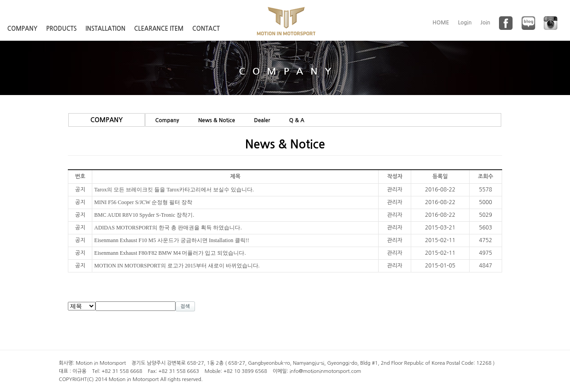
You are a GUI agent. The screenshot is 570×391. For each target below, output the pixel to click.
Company (167, 120)
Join (485, 22)
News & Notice (216, 120)
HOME (440, 22)
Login (465, 22)
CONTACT (206, 29)
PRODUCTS (61, 29)
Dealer (262, 120)
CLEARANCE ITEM (159, 29)
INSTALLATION (105, 29)
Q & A (296, 120)
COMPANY (22, 29)
